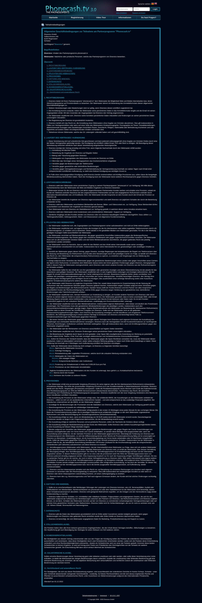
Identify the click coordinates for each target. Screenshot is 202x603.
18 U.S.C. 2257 (115, 595)
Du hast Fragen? (148, 17)
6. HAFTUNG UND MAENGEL (58, 79)
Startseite (53, 17)
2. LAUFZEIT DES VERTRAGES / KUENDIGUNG (66, 68)
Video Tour (101, 17)
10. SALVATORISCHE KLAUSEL (59, 89)
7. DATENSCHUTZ (54, 81)
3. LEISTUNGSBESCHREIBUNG (59, 71)
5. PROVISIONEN (54, 76)
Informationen (125, 17)
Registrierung (77, 17)
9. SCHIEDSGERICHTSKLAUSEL (60, 87)
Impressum (103, 595)
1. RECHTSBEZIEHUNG (56, 65)
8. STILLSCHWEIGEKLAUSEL (58, 84)
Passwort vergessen (138, 13)
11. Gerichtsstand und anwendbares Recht (63, 92)
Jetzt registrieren (121, 13)
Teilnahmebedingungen (89, 595)
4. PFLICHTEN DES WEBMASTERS (61, 73)
